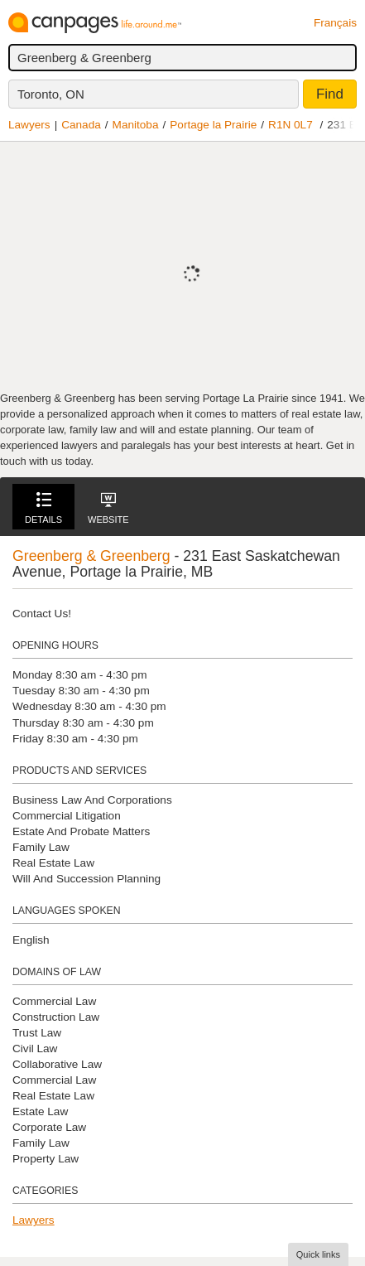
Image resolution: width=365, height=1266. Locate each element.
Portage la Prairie (213, 124)
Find (329, 94)
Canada (81, 124)
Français (335, 23)
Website (108, 508)
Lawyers (29, 124)
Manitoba (136, 124)
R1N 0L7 (290, 124)
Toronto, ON (50, 94)
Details (43, 508)
